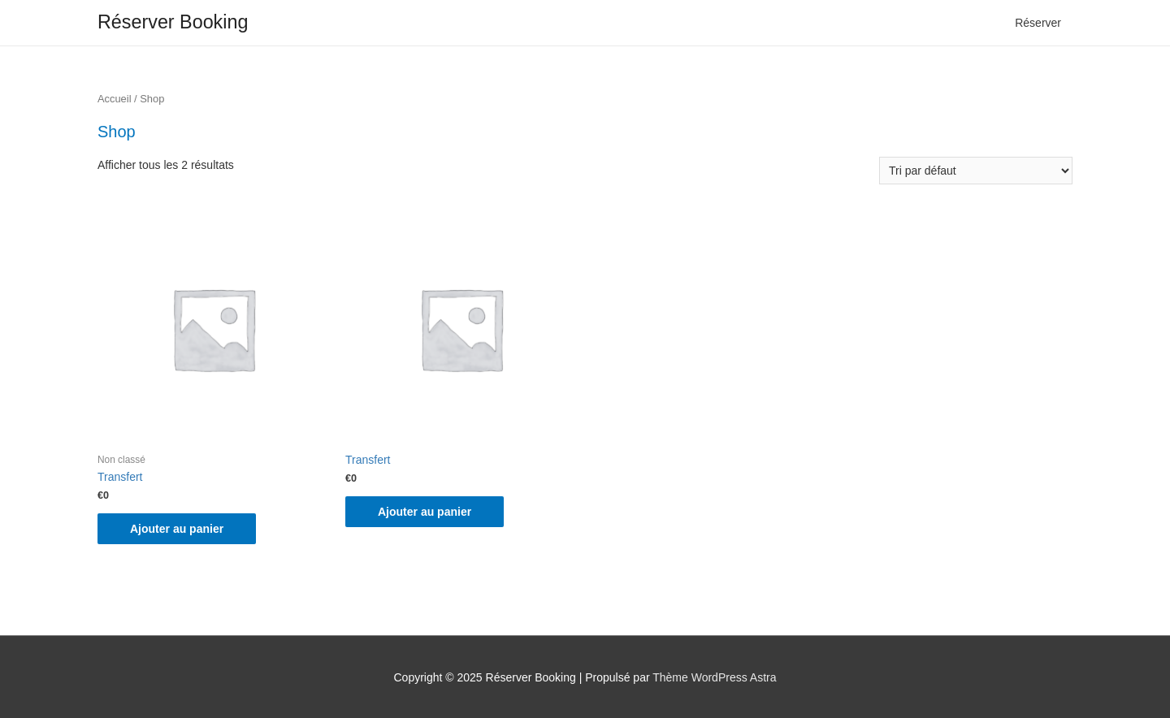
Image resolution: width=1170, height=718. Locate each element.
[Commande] (975, 170)
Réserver (1038, 22)
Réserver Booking (173, 21)
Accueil (115, 99)
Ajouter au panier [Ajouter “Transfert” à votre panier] (176, 528)
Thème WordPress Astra (714, 677)
